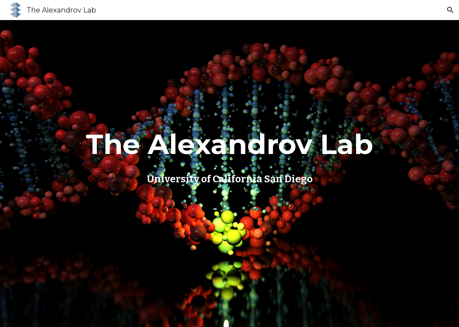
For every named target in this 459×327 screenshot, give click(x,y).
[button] (450, 10)
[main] (229, 155)
